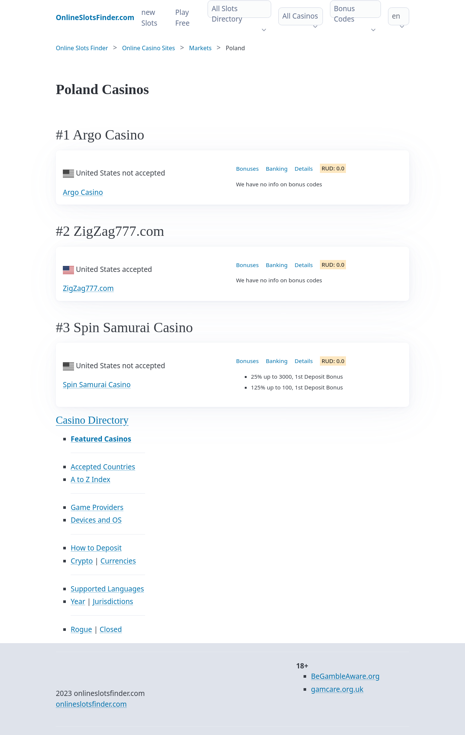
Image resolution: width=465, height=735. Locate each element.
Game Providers (97, 507)
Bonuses (247, 168)
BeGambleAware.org (345, 676)
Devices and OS (96, 520)
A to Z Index (90, 479)
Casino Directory (92, 420)
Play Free (182, 17)
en (396, 16)
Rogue (81, 629)
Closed (111, 629)
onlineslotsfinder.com (91, 704)
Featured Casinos (101, 439)
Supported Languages (107, 589)
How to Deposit (96, 548)
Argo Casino (83, 192)
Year (78, 601)
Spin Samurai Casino (97, 384)
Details (304, 168)
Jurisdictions (113, 601)
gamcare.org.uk (337, 689)
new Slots (149, 17)
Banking (277, 168)
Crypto (82, 561)
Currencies (118, 561)
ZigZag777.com (88, 288)
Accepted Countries (103, 467)
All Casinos (300, 16)
